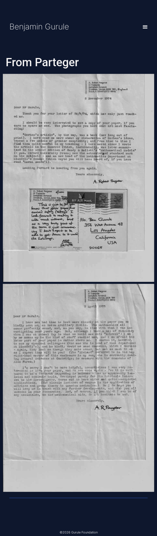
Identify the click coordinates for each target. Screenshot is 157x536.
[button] (145, 27)
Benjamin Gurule (39, 26)
